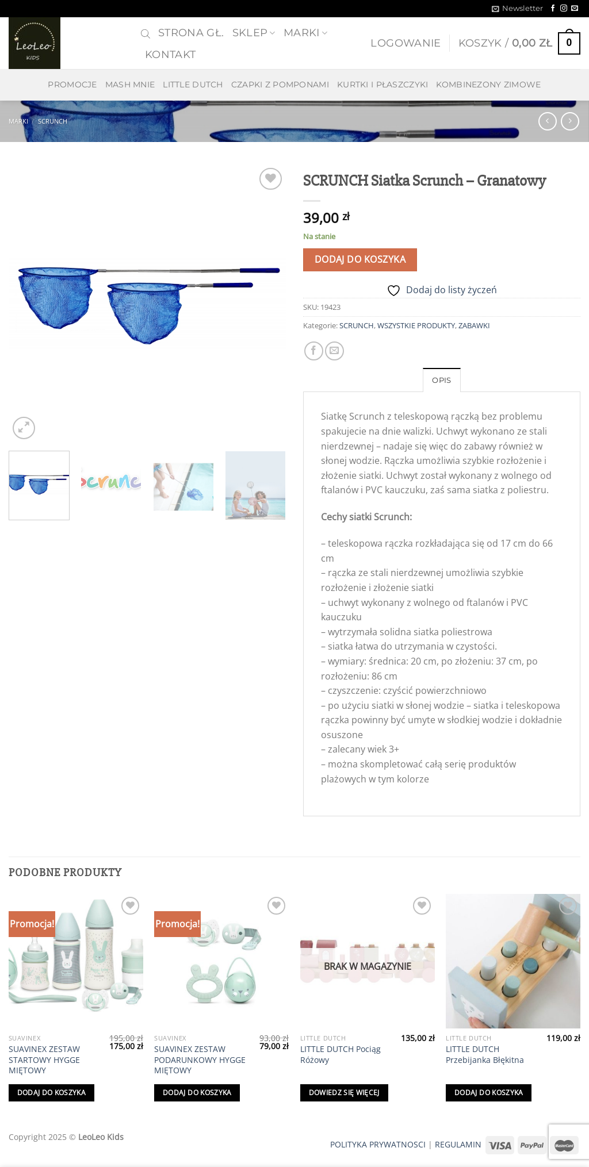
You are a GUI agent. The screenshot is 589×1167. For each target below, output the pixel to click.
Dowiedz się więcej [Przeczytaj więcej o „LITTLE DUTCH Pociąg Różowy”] (344, 1092)
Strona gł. (191, 32)
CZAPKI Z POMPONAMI (280, 84)
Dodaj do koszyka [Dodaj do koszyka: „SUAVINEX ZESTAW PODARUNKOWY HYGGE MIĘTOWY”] (197, 1092)
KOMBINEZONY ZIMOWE (488, 84)
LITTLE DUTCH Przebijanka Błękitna (485, 1054)
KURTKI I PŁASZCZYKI (382, 84)
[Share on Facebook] (313, 350)
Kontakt (170, 54)
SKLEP (254, 32)
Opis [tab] (441, 380)
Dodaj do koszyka (360, 259)
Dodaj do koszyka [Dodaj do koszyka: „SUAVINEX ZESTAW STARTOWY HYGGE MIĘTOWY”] (51, 1092)
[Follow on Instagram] (563, 9)
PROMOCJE (72, 84)
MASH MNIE (130, 84)
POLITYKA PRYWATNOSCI (378, 1144)
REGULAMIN (458, 1144)
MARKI (305, 32)
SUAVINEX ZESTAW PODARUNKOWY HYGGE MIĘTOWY (200, 1060)
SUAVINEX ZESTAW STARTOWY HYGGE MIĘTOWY (44, 1060)
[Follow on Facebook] (552, 9)
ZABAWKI (474, 325)
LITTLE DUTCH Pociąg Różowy (340, 1054)
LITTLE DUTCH (193, 84)
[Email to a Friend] (334, 350)
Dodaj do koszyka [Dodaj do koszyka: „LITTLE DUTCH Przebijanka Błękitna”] (488, 1092)
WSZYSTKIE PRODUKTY (416, 325)
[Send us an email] (574, 9)
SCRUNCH (52, 121)
